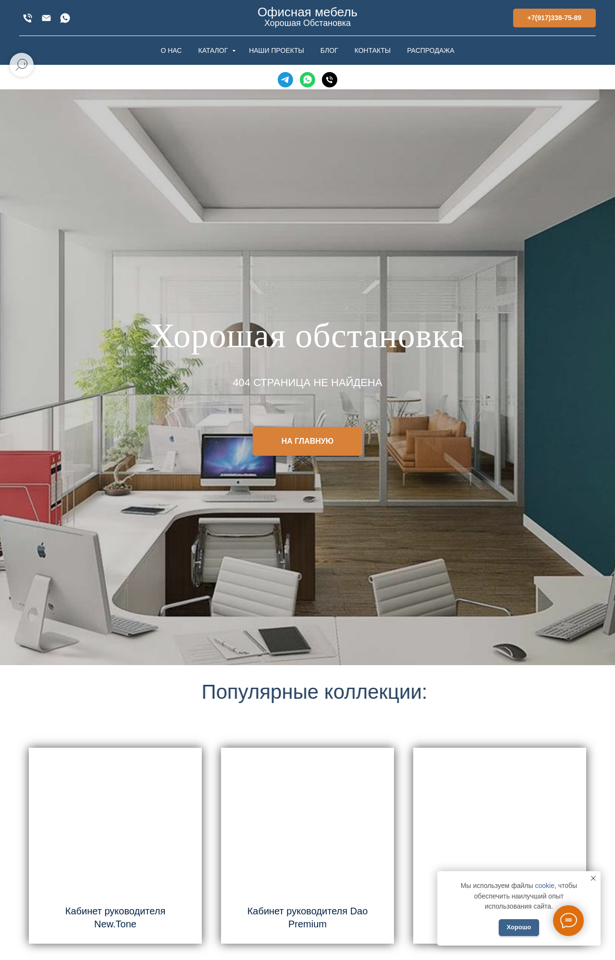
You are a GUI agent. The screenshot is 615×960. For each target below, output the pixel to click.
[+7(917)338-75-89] (28, 18)
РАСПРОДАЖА (430, 50)
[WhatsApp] (65, 18)
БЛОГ (329, 50)
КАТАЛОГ (214, 50)
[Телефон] (329, 79)
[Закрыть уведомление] (593, 878)
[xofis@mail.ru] (46, 18)
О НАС (171, 50)
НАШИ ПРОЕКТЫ (276, 50)
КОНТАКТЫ (373, 50)
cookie (544, 885)
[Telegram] (285, 79)
